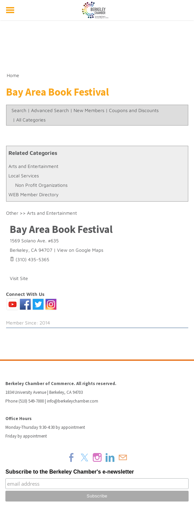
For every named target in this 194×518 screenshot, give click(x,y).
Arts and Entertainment (33, 166)
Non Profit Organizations (41, 185)
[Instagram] (97, 457)
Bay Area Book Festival (61, 229)
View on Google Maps (80, 250)
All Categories (31, 120)
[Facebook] (71, 457)
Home (13, 75)
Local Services (23, 175)
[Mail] (122, 457)
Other (12, 213)
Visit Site (19, 278)
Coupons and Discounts (134, 110)
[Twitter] (84, 457)
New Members (89, 110)
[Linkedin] (110, 457)
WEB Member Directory (33, 194)
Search (18, 110)
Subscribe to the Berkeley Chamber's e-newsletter (69, 472)
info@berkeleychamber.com (72, 401)
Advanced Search (50, 110)
